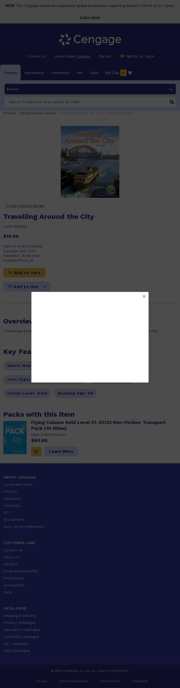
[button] (144, 296)
